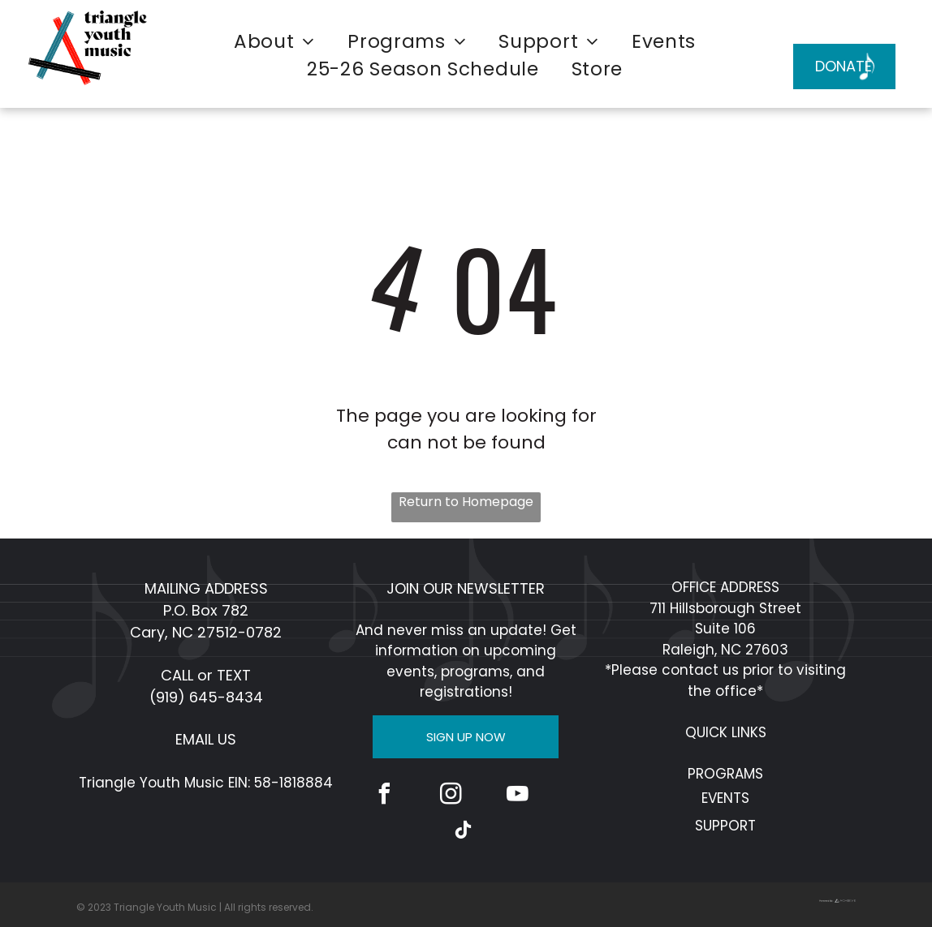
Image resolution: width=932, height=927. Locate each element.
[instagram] (450, 796)
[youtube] (517, 796)
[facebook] (384, 796)
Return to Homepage (466, 501)
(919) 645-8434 (206, 697)
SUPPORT (725, 825)
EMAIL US (205, 739)
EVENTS (725, 798)
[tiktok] (463, 832)
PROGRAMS (725, 773)
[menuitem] (274, 42)
